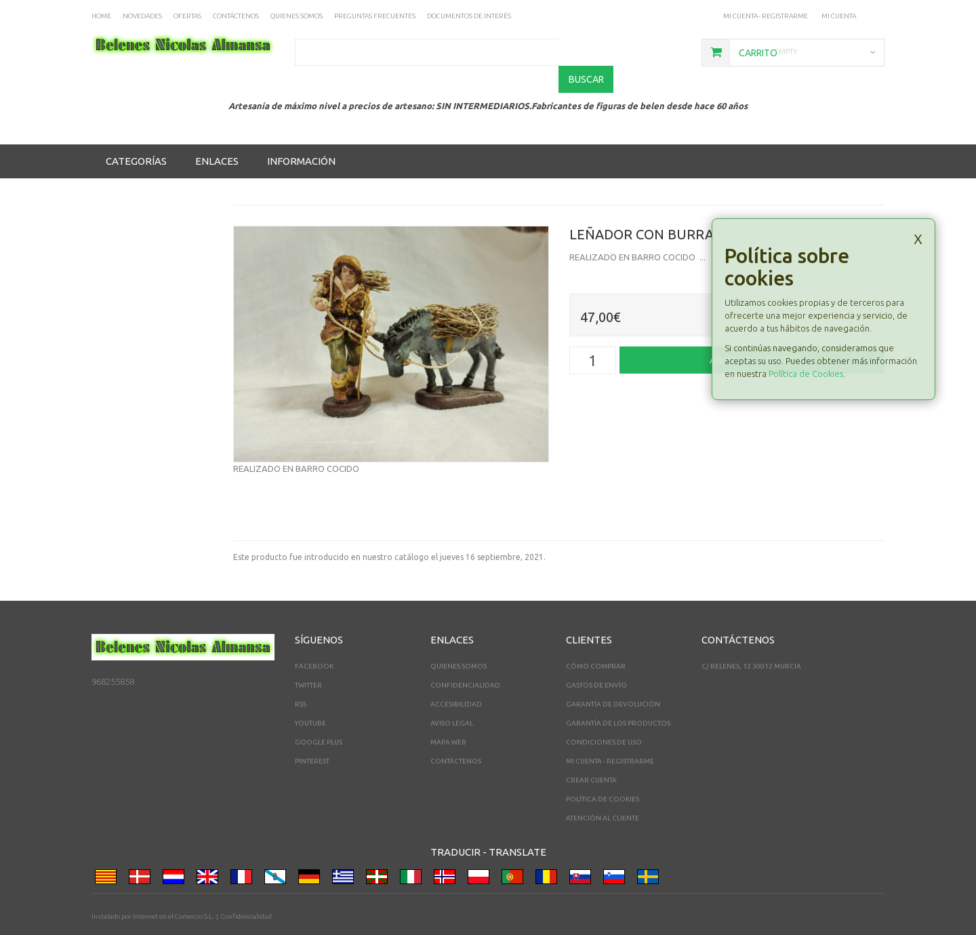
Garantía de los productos (618, 696)
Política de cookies (602, 772)
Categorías (136, 134)
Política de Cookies (806, 347)
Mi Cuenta (838, 16)
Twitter (308, 658)
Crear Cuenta (591, 753)
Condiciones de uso (604, 715)
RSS (300, 677)
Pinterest (312, 734)
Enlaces (217, 134)
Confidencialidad (465, 658)
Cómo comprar (596, 639)
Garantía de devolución (613, 677)
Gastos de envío (596, 658)
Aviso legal (451, 696)
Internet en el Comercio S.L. (173, 890)
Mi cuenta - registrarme (765, 16)
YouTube (310, 696)
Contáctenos (455, 734)
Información (301, 134)
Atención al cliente (602, 791)
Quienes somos (458, 639)
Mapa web (448, 715)
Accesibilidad (456, 677)
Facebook (314, 639)
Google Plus (318, 715)
